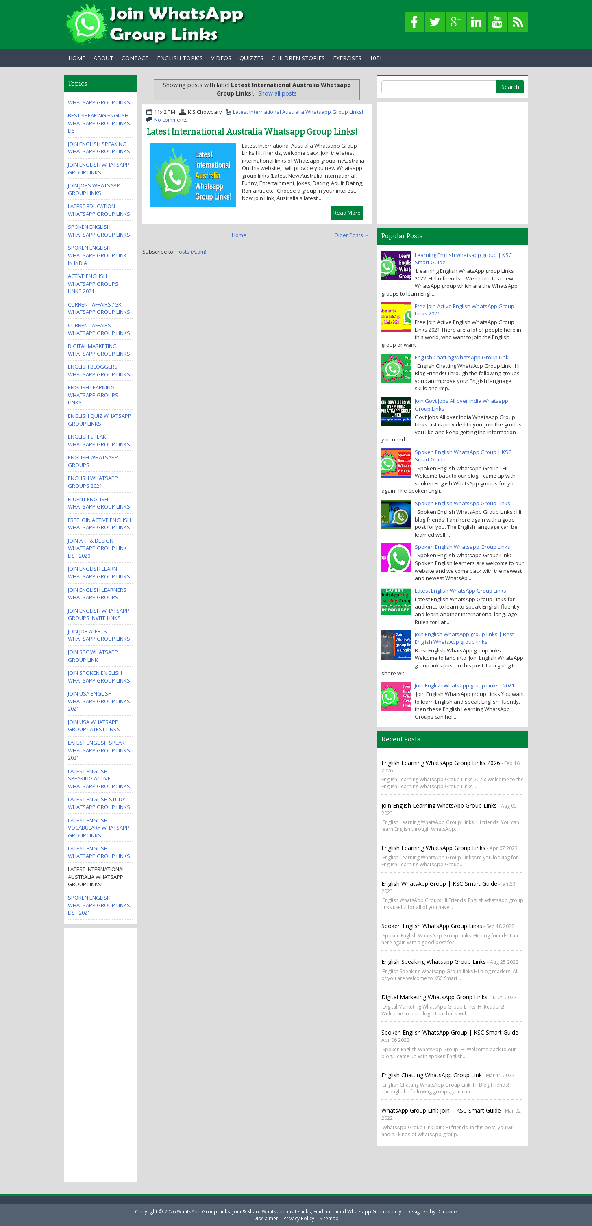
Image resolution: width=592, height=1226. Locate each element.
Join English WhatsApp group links (98, 168)
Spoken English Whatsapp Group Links (99, 230)
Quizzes (251, 58)
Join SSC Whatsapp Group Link (93, 655)
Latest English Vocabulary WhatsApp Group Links (98, 828)
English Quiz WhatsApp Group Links (99, 419)
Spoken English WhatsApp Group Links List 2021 (99, 905)
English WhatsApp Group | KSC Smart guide (439, 883)
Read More (347, 212)
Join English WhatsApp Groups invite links (98, 614)
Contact (135, 58)
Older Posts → (352, 235)
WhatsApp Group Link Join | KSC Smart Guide (441, 1110)
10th (377, 58)
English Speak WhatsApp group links (99, 440)
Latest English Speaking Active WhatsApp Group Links (99, 778)
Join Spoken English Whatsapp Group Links (99, 676)
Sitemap (329, 1218)
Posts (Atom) (191, 251)
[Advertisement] (100, 1054)
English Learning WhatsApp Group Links (433, 848)
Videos (221, 58)
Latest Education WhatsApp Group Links (99, 209)
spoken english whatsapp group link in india (97, 255)
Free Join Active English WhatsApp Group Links (99, 523)
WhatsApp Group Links (99, 102)
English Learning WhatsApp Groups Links (93, 395)
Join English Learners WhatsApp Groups (97, 593)
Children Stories (298, 58)
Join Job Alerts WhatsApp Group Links (99, 635)
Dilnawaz (447, 1211)
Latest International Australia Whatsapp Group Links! (298, 111)
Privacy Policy (298, 1218)
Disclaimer (265, 1218)
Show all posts (277, 93)
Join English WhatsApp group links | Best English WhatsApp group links (464, 638)
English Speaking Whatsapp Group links (433, 961)
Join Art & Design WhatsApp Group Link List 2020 (97, 548)
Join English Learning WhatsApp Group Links (439, 805)
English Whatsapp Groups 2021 (93, 481)
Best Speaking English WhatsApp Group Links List (99, 123)
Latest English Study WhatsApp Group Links (99, 803)
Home (76, 58)
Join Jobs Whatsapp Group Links (94, 189)
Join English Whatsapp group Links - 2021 (464, 685)
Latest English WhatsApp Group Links (99, 852)
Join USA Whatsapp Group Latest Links (94, 725)
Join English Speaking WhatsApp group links (99, 147)
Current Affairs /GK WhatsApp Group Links (99, 308)
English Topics (180, 58)
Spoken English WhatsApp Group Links (462, 503)
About (103, 58)
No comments (171, 119)
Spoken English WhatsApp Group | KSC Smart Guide (449, 1032)
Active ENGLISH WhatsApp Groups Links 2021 (93, 283)
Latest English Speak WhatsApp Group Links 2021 (99, 750)
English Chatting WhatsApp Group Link (462, 357)
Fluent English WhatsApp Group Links (99, 503)
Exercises (347, 58)
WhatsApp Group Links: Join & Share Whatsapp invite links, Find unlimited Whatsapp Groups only (289, 1211)
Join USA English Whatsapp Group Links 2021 (99, 701)
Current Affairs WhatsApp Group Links (99, 329)
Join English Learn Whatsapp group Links (99, 572)
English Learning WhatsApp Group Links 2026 (440, 763)
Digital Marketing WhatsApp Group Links (99, 349)
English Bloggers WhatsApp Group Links (99, 370)
